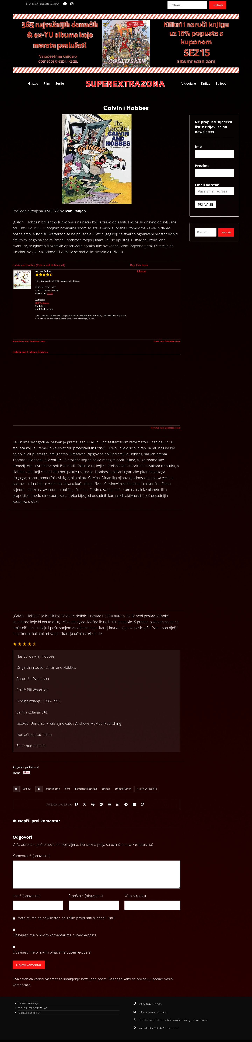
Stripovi (27, 788)
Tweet (16, 772)
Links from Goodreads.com (167, 341)
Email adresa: (214, 189)
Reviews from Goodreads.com (165, 428)
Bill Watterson (42, 303)
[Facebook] (64, 3)
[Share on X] (83, 804)
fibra (67, 788)
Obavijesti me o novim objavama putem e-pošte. (52, 952)
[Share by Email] (135, 804)
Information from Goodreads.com (29, 341)
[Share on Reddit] (100, 804)
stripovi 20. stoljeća (147, 788)
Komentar (32, 856)
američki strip (53, 788)
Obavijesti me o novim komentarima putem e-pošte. (55, 935)
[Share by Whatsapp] (118, 804)
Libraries (141, 271)
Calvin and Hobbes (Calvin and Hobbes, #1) (39, 265)
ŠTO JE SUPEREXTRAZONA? (32, 1009)
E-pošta (86, 896)
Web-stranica (135, 896)
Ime (27, 896)
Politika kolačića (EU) (29, 1013)
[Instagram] (71, 3)
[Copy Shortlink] (144, 804)
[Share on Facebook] (74, 804)
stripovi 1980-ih (123, 788)
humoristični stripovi (86, 788)
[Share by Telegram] (127, 804)
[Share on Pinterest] (92, 804)
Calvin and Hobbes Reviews (30, 352)
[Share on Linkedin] (109, 804)
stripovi (106, 788)
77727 (50, 293)
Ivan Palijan (75, 211)
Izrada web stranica (151, 1038)
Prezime (202, 165)
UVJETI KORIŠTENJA (28, 1004)
